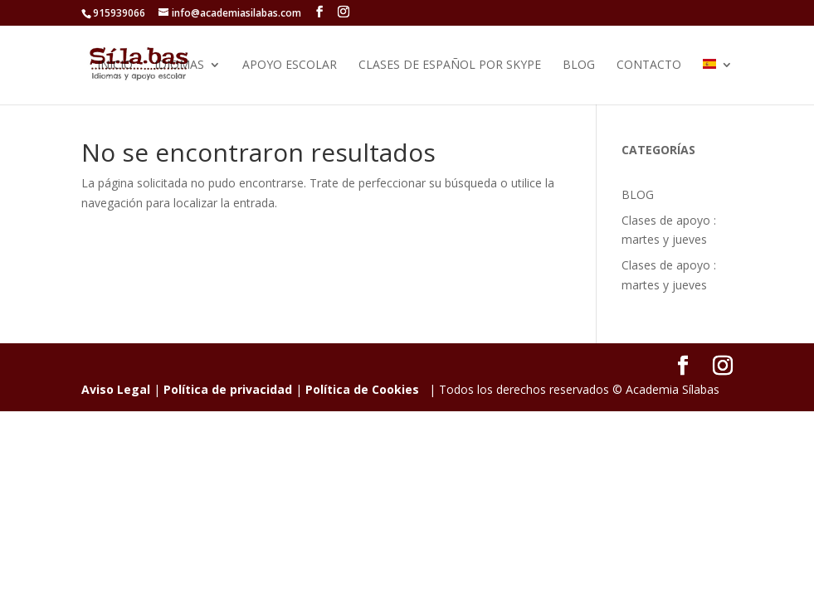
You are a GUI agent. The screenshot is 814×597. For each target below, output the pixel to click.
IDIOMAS (179, 65)
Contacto (649, 65)
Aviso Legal (115, 389)
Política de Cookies (362, 389)
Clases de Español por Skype (449, 65)
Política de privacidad (227, 389)
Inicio (115, 65)
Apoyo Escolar (289, 65)
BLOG (579, 65)
